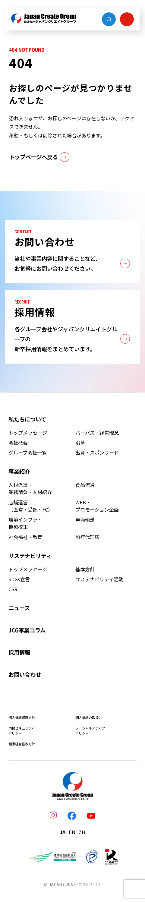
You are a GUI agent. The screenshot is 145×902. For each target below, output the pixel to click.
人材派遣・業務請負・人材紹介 (30, 488)
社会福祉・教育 (25, 537)
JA (62, 832)
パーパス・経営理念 (97, 432)
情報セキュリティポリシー (21, 731)
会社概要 (18, 442)
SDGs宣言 (19, 579)
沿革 (80, 442)
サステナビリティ (30, 556)
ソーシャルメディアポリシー (90, 731)
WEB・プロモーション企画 (97, 506)
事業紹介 (19, 471)
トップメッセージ (27, 432)
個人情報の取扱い (88, 717)
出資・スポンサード (97, 452)
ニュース (19, 608)
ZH (82, 832)
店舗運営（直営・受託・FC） (30, 506)
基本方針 (85, 569)
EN (72, 832)
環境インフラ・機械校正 (25, 523)
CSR (12, 589)
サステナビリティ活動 (99, 579)
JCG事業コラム (27, 630)
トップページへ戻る (39, 157)
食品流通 (85, 484)
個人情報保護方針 (21, 717)
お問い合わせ (24, 674)
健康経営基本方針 (21, 743)
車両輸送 (85, 519)
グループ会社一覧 (27, 452)
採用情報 (19, 652)
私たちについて (27, 419)
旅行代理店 (87, 537)
